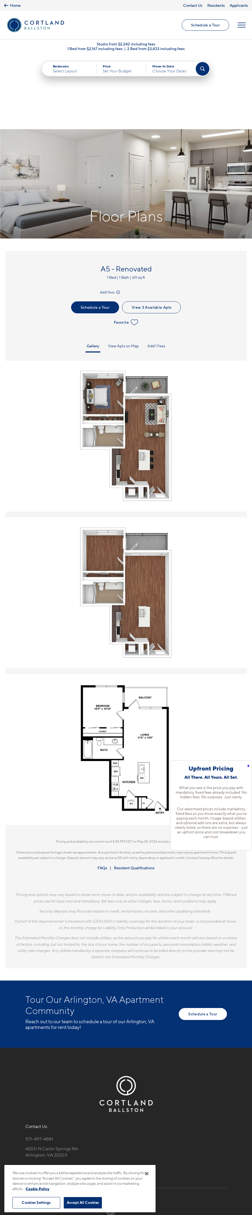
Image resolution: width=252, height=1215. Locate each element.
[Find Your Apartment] (203, 69)
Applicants (239, 5)
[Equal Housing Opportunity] (28, 1095)
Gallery (93, 272)
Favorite (126, 249)
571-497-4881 (39, 1065)
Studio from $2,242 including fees (126, 44)
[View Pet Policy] (71, 1095)
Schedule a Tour (205, 25)
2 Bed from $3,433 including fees (156, 49)
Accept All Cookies (83, 1202)
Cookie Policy (37, 1189)
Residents (216, 5)
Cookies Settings (36, 1202)
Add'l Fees (110, 219)
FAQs (102, 794)
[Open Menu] (242, 25)
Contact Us (192, 5)
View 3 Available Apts (151, 234)
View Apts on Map (123, 272)
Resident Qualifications (134, 794)
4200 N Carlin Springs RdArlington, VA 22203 (51, 1078)
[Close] (147, 1174)
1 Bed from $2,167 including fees (95, 49)
